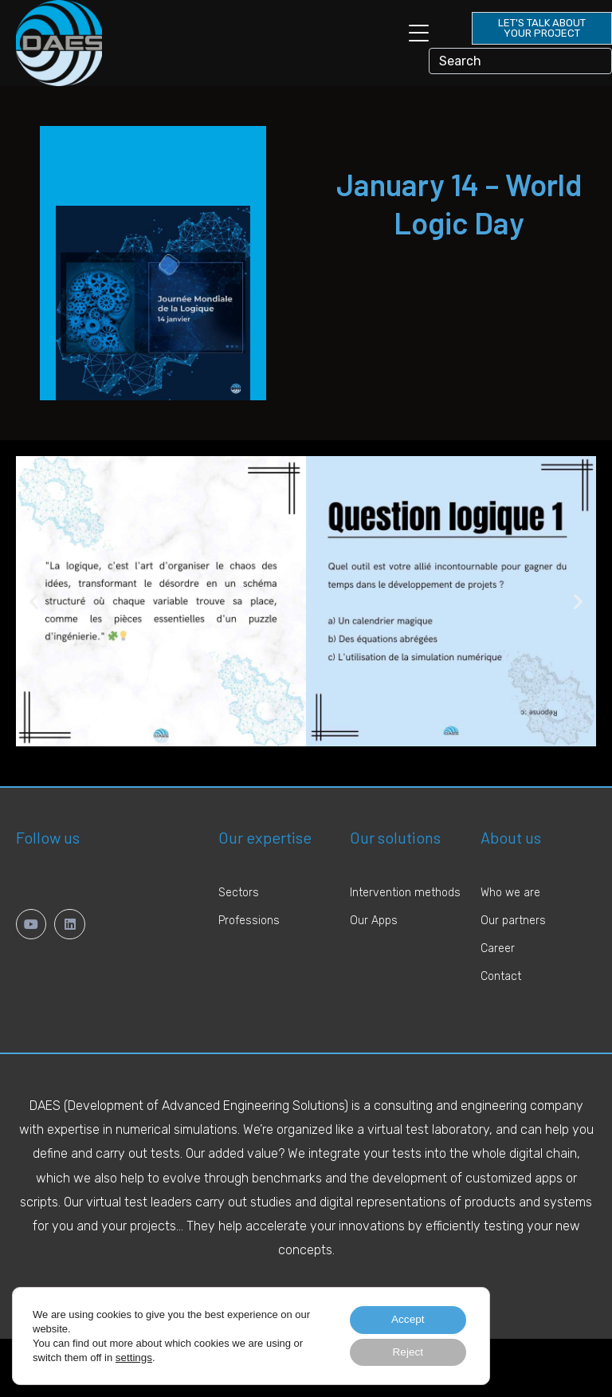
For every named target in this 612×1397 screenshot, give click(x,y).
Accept (405, 1318)
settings (133, 1356)
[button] (34, 602)
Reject (406, 1351)
